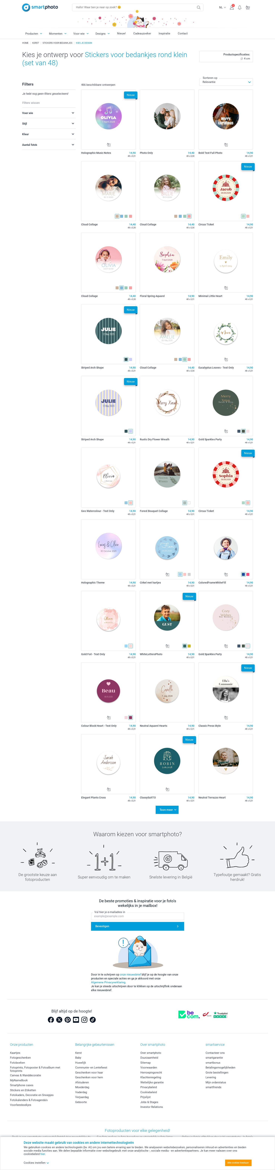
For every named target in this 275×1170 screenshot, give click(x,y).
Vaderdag (81, 1092)
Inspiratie (164, 33)
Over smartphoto (150, 1053)
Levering (211, 1077)
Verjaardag (82, 1097)
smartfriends (213, 1087)
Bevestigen (102, 926)
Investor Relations (151, 1107)
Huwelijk (80, 1062)
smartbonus (213, 1062)
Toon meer (166, 809)
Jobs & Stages (149, 1102)
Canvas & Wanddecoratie (25, 1075)
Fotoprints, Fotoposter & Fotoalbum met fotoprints (35, 1069)
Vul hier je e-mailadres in (109, 912)
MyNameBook (19, 1080)
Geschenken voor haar (89, 1072)
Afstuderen (82, 1082)
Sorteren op (210, 78)
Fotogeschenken (20, 1057)
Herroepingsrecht (151, 1072)
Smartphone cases (21, 1085)
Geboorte (81, 1102)
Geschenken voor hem (89, 1077)
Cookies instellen (36, 1162)
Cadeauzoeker (142, 33)
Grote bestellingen (217, 1072)
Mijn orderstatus (216, 1082)
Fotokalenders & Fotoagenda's (29, 1100)
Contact (183, 33)
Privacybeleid (148, 1087)
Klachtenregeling (150, 1077)
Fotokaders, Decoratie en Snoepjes (32, 1095)
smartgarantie (214, 1057)
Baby (78, 1057)
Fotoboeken (17, 1062)
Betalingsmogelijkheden (220, 1067)
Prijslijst (145, 1097)
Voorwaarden (148, 1067)
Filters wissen (31, 103)
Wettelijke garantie (152, 1082)
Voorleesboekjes (20, 1105)
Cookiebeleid (148, 1092)
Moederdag (82, 1087)
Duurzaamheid (149, 1057)
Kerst (78, 1053)
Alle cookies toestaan (238, 1162)
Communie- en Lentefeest (91, 1067)
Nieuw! (121, 33)
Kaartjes (15, 1053)
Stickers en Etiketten (23, 1090)
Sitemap (145, 1062)
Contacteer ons (215, 1053)
